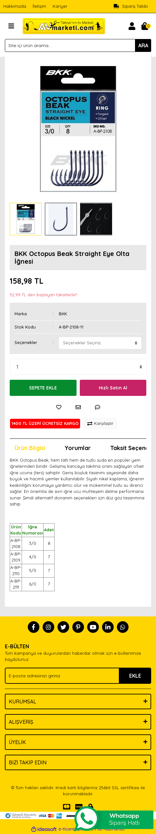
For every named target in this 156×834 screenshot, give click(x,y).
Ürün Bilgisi (30, 448)
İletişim (39, 6)
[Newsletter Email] (78, 676)
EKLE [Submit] (135, 675)
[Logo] (64, 25)
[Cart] (144, 26)
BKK (63, 313)
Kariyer (60, 6)
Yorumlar (78, 448)
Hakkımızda (14, 6)
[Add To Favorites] (58, 407)
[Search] (78, 45)
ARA (143, 45)
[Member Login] (131, 26)
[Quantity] (78, 367)
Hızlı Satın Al (113, 388)
